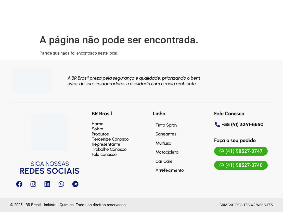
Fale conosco (104, 154)
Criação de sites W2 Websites (246, 205)
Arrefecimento (170, 170)
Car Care (164, 161)
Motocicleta (167, 152)
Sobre (97, 128)
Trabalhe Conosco (109, 149)
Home (98, 123)
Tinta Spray (166, 125)
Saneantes (166, 133)
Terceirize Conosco (110, 139)
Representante (106, 144)
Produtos (100, 133)
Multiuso (163, 143)
